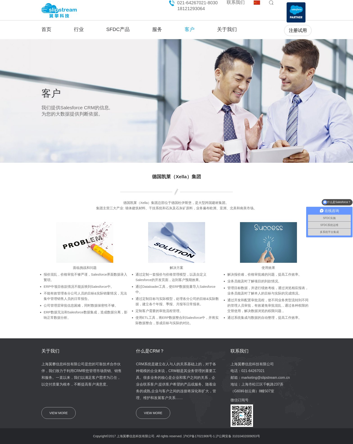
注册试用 (298, 30)
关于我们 (227, 29)
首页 (46, 29)
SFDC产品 (118, 29)
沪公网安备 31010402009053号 (238, 436)
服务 (157, 29)
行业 (79, 29)
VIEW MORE (58, 413)
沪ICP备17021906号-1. (199, 436)
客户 (190, 29)
